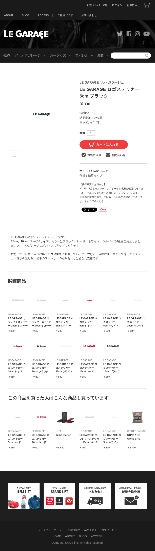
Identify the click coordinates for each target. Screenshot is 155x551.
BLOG (25, 15)
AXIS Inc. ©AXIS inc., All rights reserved (77, 542)
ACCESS (43, 15)
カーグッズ (58, 55)
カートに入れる (104, 145)
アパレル (81, 55)
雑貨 (100, 55)
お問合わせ (116, 155)
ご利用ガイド (65, 15)
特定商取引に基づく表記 (82, 529)
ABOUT (8, 15)
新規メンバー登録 (97, 5)
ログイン (117, 5)
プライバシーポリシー (51, 529)
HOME (56, 536)
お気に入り (133, 5)
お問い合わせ (89, 15)
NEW (6, 55)
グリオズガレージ (28, 55)
